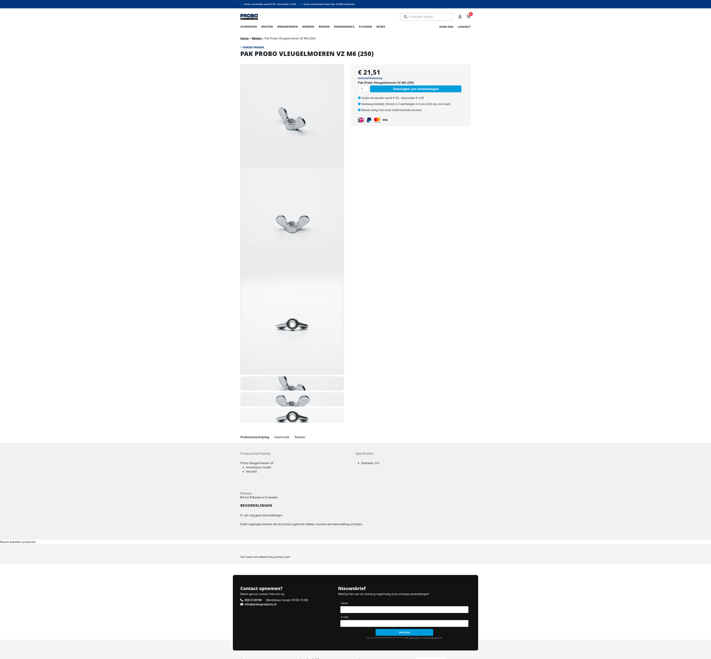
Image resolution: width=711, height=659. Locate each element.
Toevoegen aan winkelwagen (416, 89)
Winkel (256, 38)
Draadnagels (344, 26)
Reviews (300, 437)
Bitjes (380, 26)
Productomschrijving (254, 437)
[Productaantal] (363, 89)
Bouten (267, 26)
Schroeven (248, 26)
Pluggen (365, 26)
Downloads (281, 437)
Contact (464, 26)
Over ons (446, 26)
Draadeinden (287, 26)
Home (244, 38)
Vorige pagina (252, 47)
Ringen (324, 26)
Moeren (308, 26)
